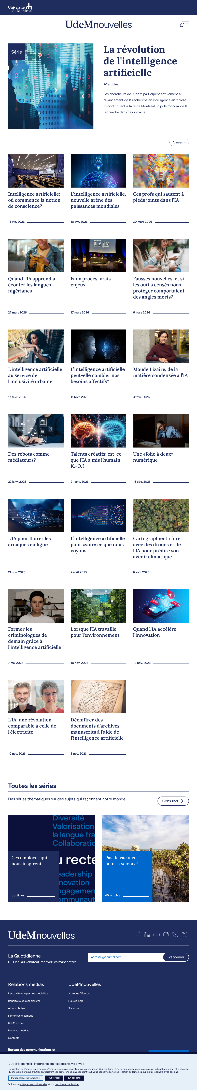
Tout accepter (73, 1077)
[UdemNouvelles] (98, 24)
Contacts (13, 1037)
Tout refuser (53, 1077)
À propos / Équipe (79, 993)
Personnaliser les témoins (26, 1078)
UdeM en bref (16, 1023)
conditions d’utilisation (67, 1084)
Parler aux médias (18, 1030)
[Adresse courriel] (125, 957)
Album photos (16, 1008)
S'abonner (176, 957)
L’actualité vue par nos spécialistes (29, 993)
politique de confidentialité (33, 1084)
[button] (184, 24)
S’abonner (74, 1008)
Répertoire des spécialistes (24, 1000)
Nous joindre (75, 1000)
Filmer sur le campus (20, 1015)
